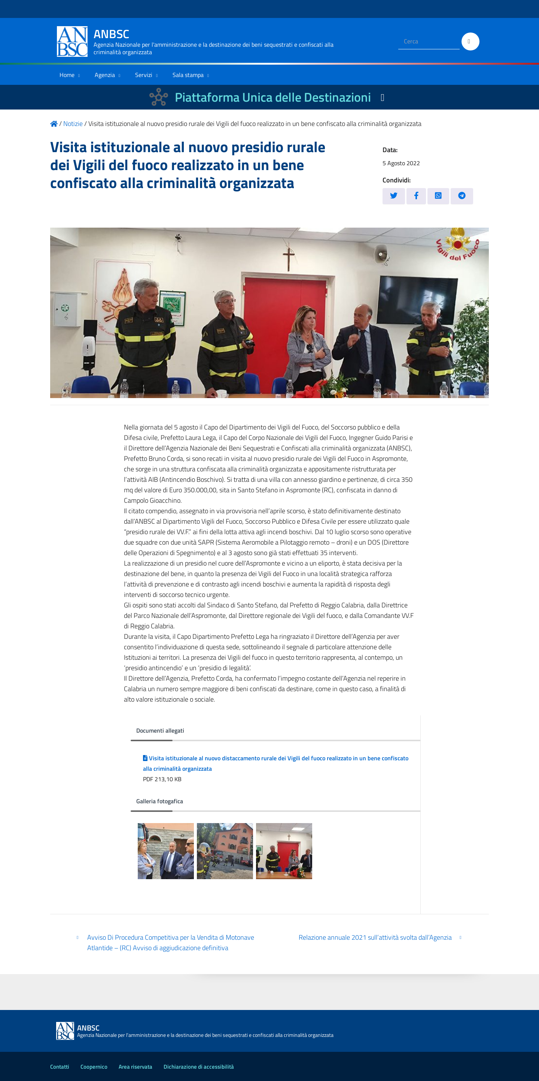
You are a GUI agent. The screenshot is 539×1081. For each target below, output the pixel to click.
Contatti (59, 1066)
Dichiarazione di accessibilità (199, 1066)
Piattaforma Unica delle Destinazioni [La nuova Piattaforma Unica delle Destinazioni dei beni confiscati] (273, 97)
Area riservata (135, 1066)
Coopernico (93, 1066)
